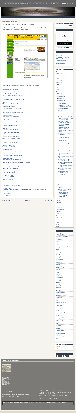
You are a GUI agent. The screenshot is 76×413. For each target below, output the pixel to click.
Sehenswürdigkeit (59, 312)
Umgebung (58, 328)
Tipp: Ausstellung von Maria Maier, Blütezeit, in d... (65, 134)
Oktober (60, 98)
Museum (57, 289)
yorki (57, 338)
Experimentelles (59, 251)
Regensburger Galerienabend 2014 (65, 116)
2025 (58, 73)
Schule (57, 310)
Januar (60, 211)
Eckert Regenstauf (62, 103)
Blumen (57, 242)
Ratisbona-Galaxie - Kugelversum (65, 112)
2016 (58, 89)
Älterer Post (48, 200)
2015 (58, 91)
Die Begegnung (61, 174)
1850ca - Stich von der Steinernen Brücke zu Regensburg (51, 395)
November (60, 96)
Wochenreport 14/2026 (7, 391)
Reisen (57, 307)
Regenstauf (58, 305)
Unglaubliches (59, 330)
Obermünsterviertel (60, 295)
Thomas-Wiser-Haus (60, 326)
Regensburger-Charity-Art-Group (63, 303)
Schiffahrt (58, 308)
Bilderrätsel (58, 239)
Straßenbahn (58, 320)
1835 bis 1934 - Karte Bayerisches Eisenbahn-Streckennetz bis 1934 (53, 396)
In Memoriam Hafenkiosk (63, 108)
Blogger (40, 407)
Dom (57, 249)
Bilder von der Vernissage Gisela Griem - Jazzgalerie (65, 151)
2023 (58, 76)
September (60, 100)
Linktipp (57, 284)
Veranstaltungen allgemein (61, 331)
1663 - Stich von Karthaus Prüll (45, 398)
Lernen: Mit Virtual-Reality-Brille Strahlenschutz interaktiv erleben (15, 394)
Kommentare (60, 348)
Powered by (64, 47)
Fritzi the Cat (58, 261)
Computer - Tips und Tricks (61, 246)
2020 (58, 82)
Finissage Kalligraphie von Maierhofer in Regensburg (64, 185)
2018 (58, 86)
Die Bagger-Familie (62, 110)
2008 (58, 222)
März (59, 207)
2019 (58, 84)
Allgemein (58, 233)
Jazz (57, 270)
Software (58, 313)
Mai (59, 204)
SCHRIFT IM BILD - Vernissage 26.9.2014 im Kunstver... (64, 160)
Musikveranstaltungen (60, 292)
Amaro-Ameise (59, 234)
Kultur (57, 279)
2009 (58, 220)
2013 (58, 213)
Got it (71, 3)
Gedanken (58, 262)
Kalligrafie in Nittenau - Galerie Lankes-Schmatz (64, 190)
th (56, 323)
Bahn (57, 237)
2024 (58, 75)
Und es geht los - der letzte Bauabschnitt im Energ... (63, 142)
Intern (57, 269)
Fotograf (57, 252)
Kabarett (57, 272)
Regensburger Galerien (61, 61)
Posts (58, 346)
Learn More (65, 3)
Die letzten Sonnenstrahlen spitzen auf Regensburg (65, 148)
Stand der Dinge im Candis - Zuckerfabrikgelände (64, 193)
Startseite (27, 200)
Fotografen (58, 254)
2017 (58, 87)
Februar (60, 209)
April (59, 205)
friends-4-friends (59, 259)
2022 (58, 78)
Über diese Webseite (60, 55)
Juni (59, 202)
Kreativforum (58, 277)
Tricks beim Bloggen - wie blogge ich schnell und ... (65, 163)
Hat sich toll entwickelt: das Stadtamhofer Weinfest (63, 128)
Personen (58, 298)
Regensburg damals (60, 302)
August (60, 198)
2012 (58, 215)
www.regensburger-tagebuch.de (18, 403)
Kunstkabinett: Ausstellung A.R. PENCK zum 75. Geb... (64, 137)
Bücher (57, 244)
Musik (57, 290)
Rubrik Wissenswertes (63, 187)
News (57, 294)
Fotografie (58, 256)
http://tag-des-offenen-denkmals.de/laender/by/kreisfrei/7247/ (16, 32)
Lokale (57, 287)
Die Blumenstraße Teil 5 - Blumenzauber (63, 196)
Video (57, 335)
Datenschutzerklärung (60, 63)
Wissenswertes (59, 336)
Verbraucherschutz (60, 333)
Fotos (57, 257)
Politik (57, 300)
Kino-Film (58, 275)
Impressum (58, 65)
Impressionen (58, 267)
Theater (57, 325)
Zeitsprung (58, 340)
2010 (58, 219)
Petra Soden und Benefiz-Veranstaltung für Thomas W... (65, 122)
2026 (58, 71)
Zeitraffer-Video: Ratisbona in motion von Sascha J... (64, 172)
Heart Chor (58, 264)
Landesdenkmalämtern (25, 191)
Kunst (57, 280)
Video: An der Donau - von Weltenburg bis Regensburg (64, 106)
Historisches (8, 195)
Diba (57, 247)
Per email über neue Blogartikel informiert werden (62, 58)
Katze (57, 274)
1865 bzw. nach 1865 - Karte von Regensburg (48, 390)
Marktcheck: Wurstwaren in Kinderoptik (10, 396)
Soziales (57, 315)
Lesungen (58, 282)
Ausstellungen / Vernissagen (62, 236)
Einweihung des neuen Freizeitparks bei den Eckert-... (65, 145)
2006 (58, 226)
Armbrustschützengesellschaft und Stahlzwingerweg (65, 140)
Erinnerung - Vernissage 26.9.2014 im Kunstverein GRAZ (65, 119)
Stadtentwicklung (59, 317)
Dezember (60, 94)
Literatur (57, 285)
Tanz (57, 322)
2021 (58, 80)
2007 (58, 224)
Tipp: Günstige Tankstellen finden (9, 393)
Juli (59, 200)
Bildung (57, 241)
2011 (58, 217)
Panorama (58, 297)
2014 (58, 93)
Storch (57, 318)
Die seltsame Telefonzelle (63, 101)
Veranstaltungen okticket (61, 60)
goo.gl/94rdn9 (33, 403)
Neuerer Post (6, 200)
